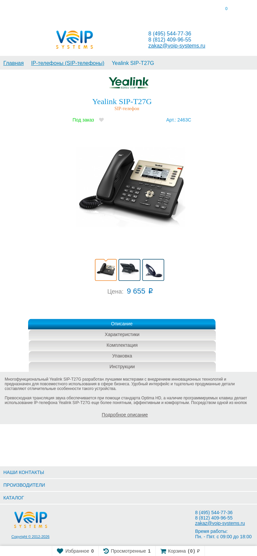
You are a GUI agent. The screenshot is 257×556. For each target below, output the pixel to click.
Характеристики (122, 334)
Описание (122, 323)
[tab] (32, 10)
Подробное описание (125, 414)
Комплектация (122, 345)
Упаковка (122, 356)
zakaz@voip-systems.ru (176, 46)
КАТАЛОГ (13, 497)
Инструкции (122, 366)
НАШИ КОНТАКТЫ (23, 472)
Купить (123, 309)
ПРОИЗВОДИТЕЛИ (24, 485)
